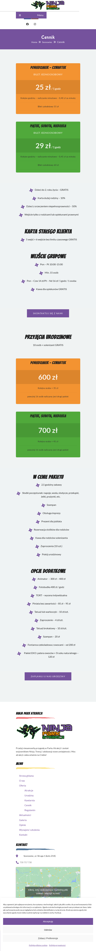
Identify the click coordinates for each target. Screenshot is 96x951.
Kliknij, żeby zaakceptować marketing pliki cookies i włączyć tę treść (48, 894)
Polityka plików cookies (38, 945)
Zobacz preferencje (48, 938)
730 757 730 (26, 864)
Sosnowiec (47, 42)
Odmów (48, 930)
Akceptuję (48, 921)
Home (34, 42)
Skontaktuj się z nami (48, 314)
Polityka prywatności (57, 945)
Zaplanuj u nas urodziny (48, 678)
